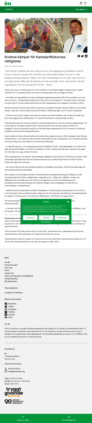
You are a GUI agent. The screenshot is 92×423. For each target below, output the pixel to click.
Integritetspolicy (46, 221)
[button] (68, 202)
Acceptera (30, 217)
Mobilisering (18, 66)
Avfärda (46, 217)
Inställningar (62, 217)
